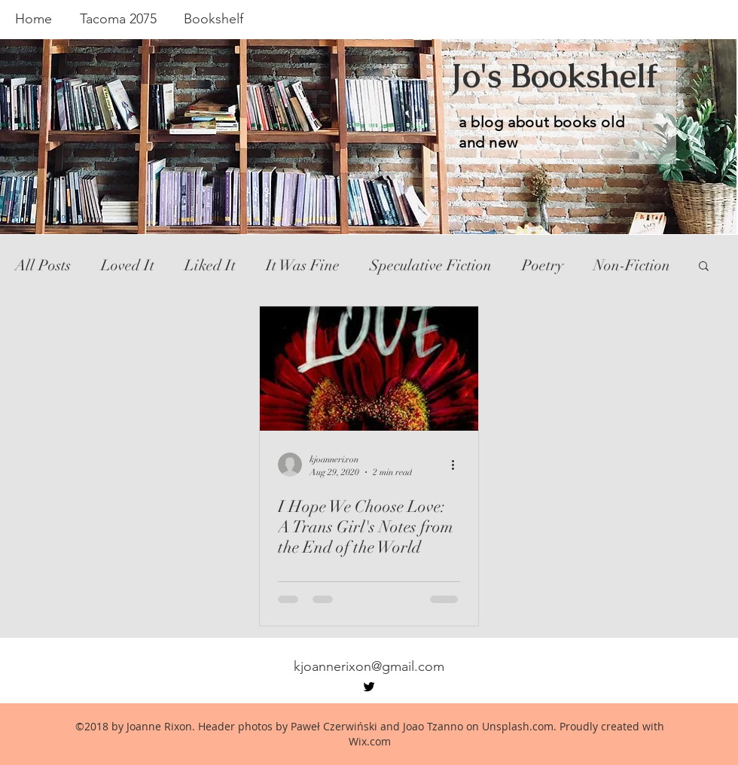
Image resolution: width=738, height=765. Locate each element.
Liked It (210, 265)
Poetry (542, 265)
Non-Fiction (631, 265)
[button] (704, 267)
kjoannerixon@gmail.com (369, 666)
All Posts (43, 265)
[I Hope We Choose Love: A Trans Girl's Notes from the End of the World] (369, 368)
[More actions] (458, 465)
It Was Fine (303, 265)
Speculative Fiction (431, 265)
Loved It (127, 265)
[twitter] (369, 686)
